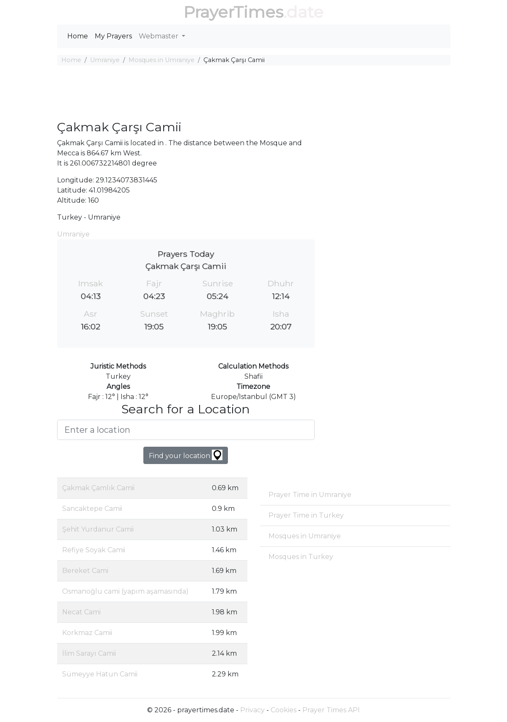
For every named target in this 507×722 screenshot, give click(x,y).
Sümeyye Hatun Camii (99, 674)
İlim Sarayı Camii (89, 653)
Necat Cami (81, 612)
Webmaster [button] (159, 36)
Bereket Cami (85, 571)
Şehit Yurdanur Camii (98, 529)
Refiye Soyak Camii (93, 550)
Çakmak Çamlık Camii (98, 488)
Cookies (283, 710)
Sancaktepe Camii (92, 509)
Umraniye (105, 60)
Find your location (185, 455)
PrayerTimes (233, 12)
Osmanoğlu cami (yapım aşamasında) (125, 591)
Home (77, 36)
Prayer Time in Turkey (306, 515)
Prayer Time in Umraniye (310, 495)
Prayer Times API (331, 710)
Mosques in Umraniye (162, 60)
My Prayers (113, 36)
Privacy (252, 710)
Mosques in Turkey (301, 557)
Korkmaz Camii (87, 633)
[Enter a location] (186, 430)
